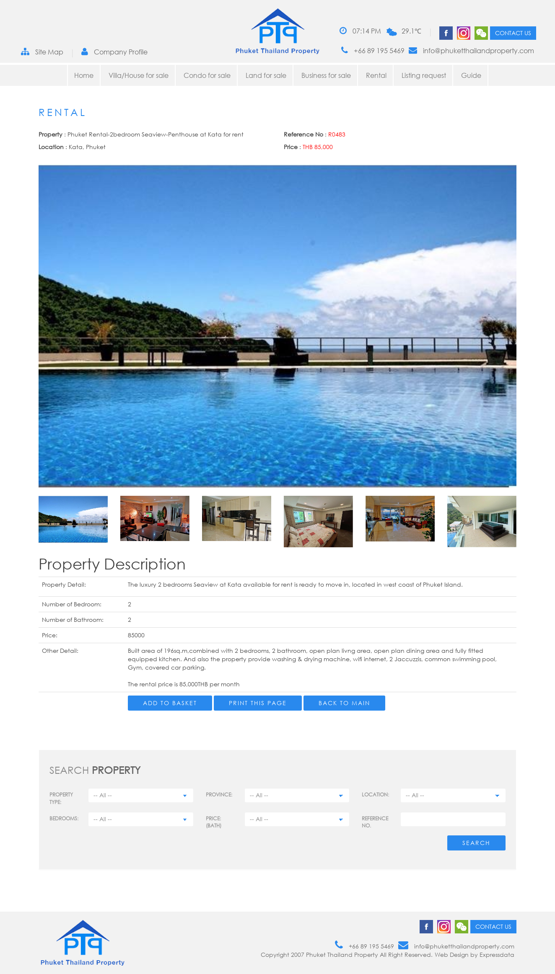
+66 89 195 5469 (373, 50)
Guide (471, 75)
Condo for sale (207, 75)
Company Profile (114, 51)
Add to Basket (170, 702)
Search (476, 842)
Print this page (258, 702)
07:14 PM (360, 30)
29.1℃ (411, 31)
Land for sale (266, 75)
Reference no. (375, 822)
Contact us (513, 32)
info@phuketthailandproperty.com (471, 50)
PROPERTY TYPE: (61, 798)
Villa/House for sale (139, 75)
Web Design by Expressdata (474, 954)
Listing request (424, 75)
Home (83, 75)
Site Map (42, 51)
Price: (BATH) (213, 822)
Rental (376, 75)
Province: (219, 794)
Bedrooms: (63, 818)
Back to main (344, 702)
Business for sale (326, 75)
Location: (375, 794)
